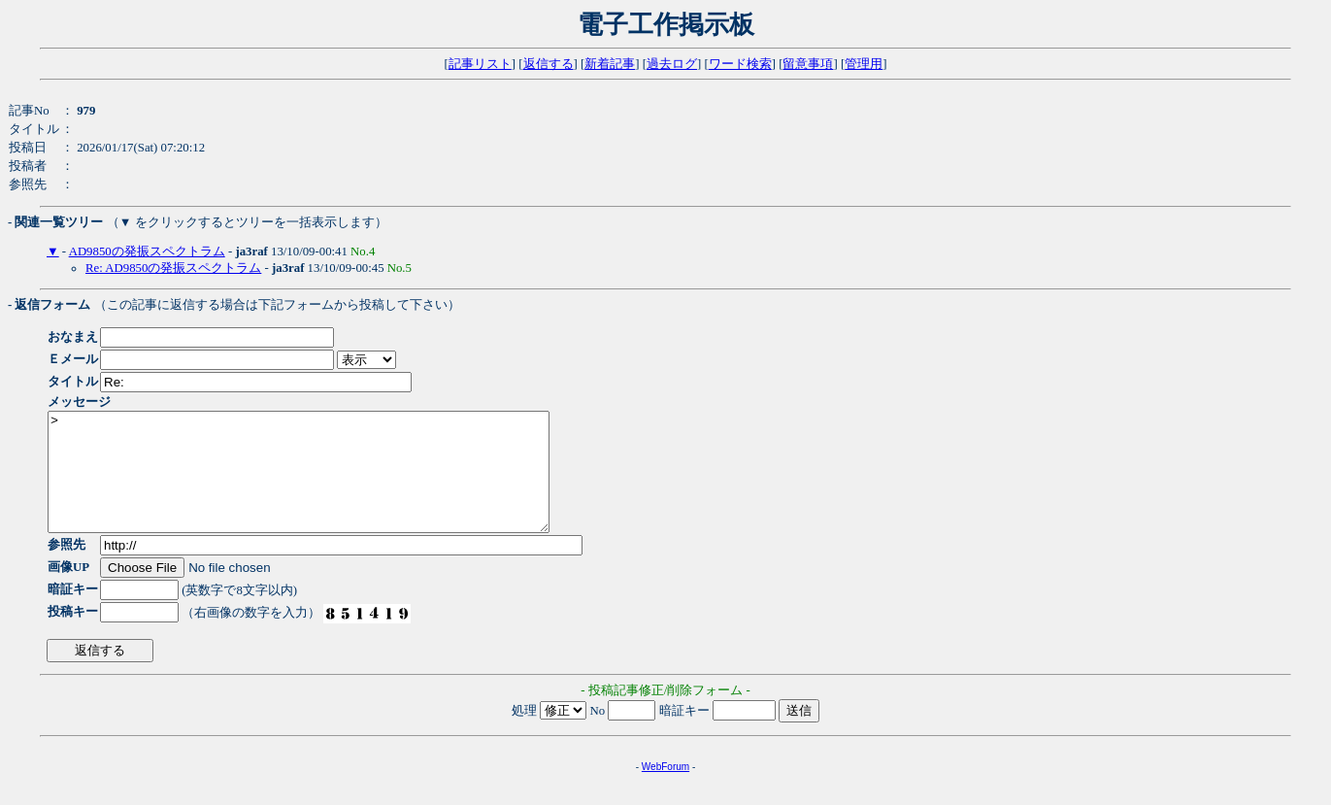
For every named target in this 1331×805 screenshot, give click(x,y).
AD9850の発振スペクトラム (147, 251)
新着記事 (609, 64)
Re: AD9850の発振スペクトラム (173, 268)
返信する (548, 64)
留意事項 (807, 64)
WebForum (665, 790)
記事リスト (480, 64)
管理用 (863, 64)
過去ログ (672, 64)
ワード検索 (740, 64)
